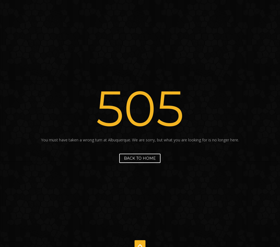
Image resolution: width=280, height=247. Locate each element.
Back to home (140, 158)
